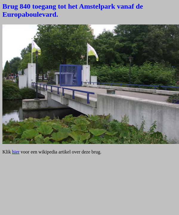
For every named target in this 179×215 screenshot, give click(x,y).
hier (15, 151)
